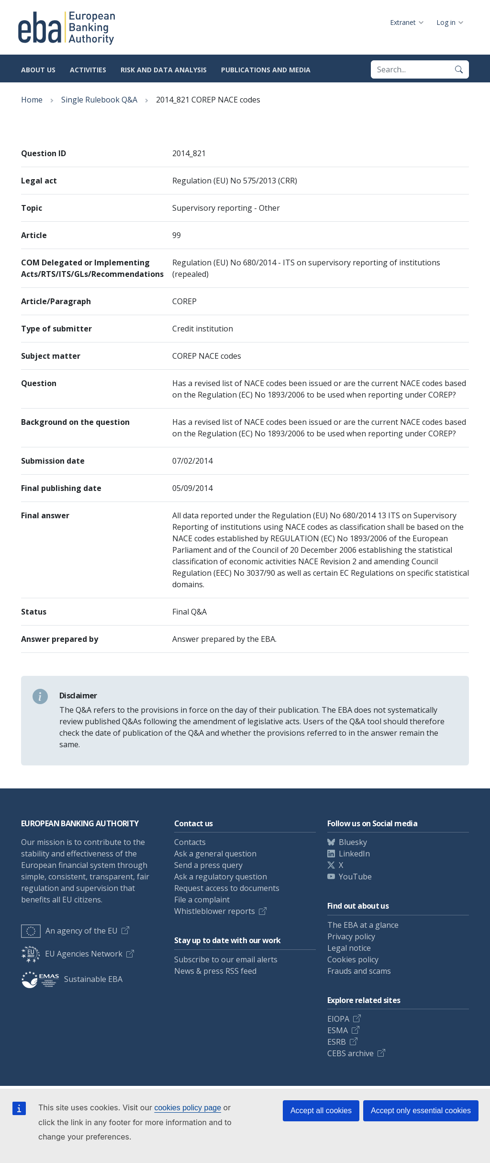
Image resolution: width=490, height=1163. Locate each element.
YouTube (355, 876)
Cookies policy (353, 959)
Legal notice (349, 948)
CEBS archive (350, 1053)
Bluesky (353, 842)
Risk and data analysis (164, 69)
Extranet (403, 22)
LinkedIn (354, 853)
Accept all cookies (321, 1110)
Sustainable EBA (71, 979)
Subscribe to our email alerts (226, 959)
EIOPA (338, 1019)
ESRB (336, 1042)
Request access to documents (226, 888)
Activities (88, 69)
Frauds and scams (359, 971)
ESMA (337, 1030)
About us (38, 69)
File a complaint (202, 899)
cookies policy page (187, 1108)
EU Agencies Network (71, 953)
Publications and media (266, 69)
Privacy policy (351, 936)
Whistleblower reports (214, 911)
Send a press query (208, 865)
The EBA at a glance (363, 925)
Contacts (190, 842)
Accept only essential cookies (421, 1110)
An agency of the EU (69, 930)
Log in (446, 22)
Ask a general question (215, 853)
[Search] (459, 69)
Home (32, 99)
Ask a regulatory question (220, 876)
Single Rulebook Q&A (99, 99)
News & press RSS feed (215, 971)
